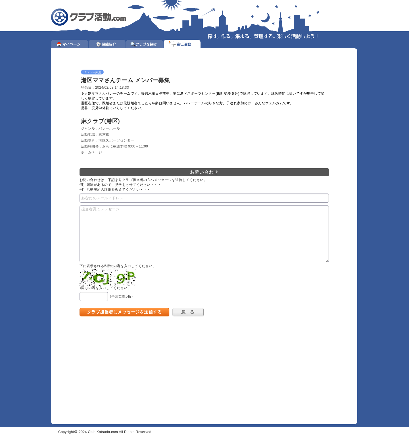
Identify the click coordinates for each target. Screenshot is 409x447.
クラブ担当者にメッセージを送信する (124, 311)
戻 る (187, 311)
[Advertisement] (132, 366)
